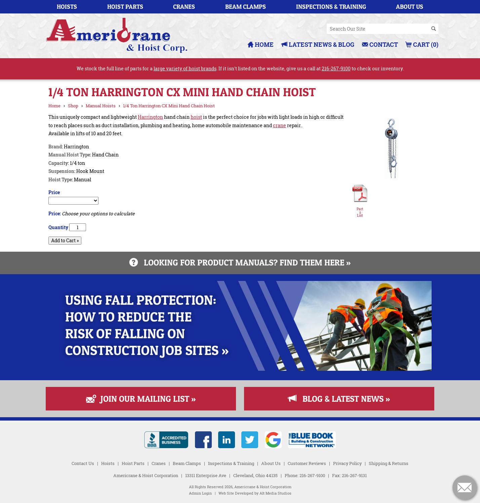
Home (260, 44)
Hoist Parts (125, 6)
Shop (73, 105)
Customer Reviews (307, 463)
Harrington (150, 117)
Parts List (360, 212)
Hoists (67, 6)
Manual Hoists (101, 105)
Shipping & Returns (388, 463)
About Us (409, 6)
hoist (196, 117)
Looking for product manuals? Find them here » (240, 262)
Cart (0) (422, 44)
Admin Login (200, 493)
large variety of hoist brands (185, 68)
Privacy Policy (347, 463)
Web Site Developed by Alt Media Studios (254, 493)
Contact (380, 44)
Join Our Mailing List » (141, 399)
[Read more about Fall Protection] (240, 369)
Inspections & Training (331, 6)
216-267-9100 (336, 68)
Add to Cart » (65, 240)
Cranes (184, 6)
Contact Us (83, 463)
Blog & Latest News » (339, 399)
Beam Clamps (245, 6)
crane (279, 125)
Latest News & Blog (317, 44)
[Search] (433, 29)
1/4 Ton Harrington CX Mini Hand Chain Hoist (169, 105)
